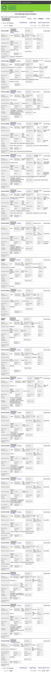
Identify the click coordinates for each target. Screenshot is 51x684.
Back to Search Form (44, 22)
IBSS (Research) (7, 11)
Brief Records (23, 22)
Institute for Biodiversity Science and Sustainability (16, 2)
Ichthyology (15, 11)
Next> (47, 25)
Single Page (33, 22)
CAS (2, 11)
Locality (47, 18)
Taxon (34, 18)
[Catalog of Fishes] (14, 320)
